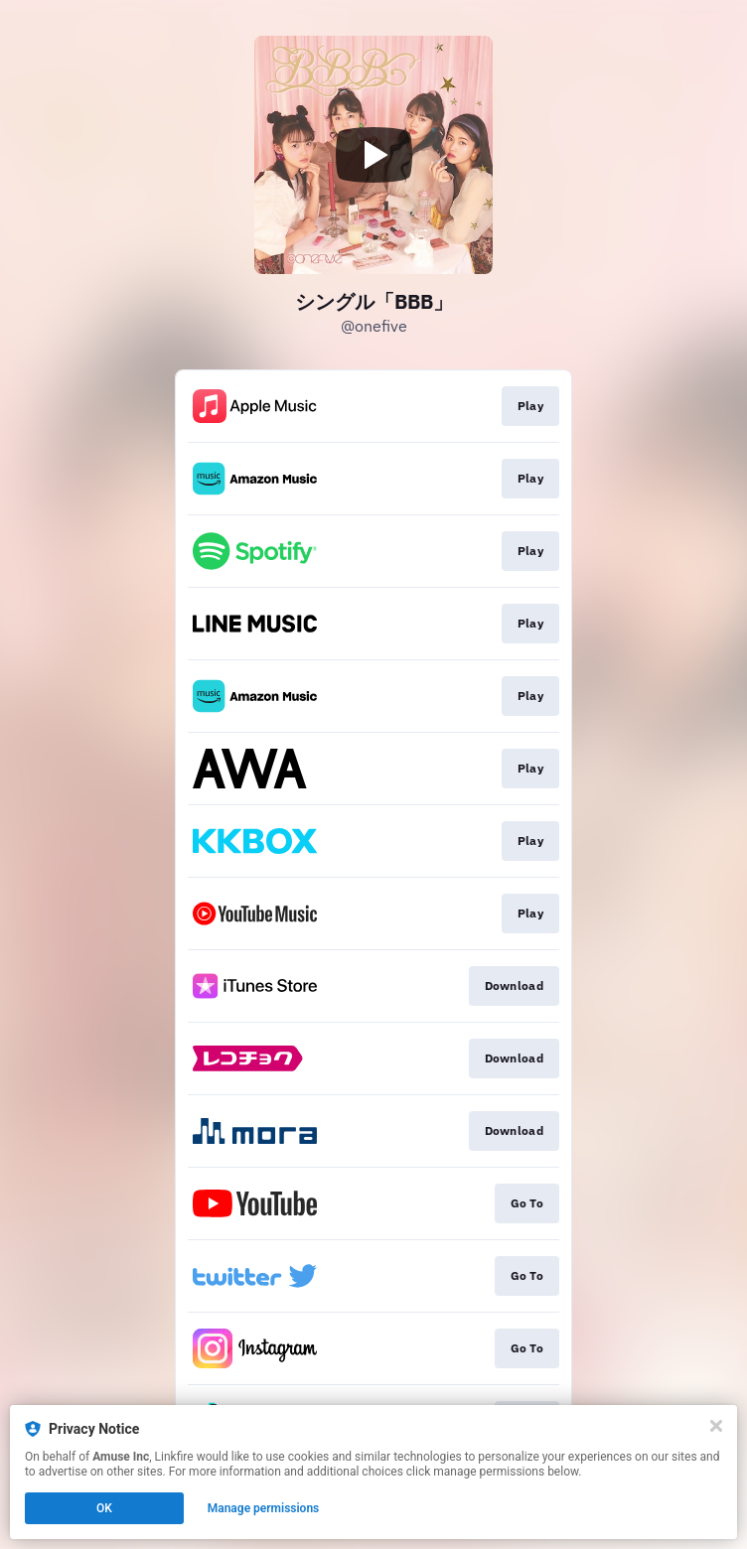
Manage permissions (264, 1508)
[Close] (716, 1426)
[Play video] (373, 155)
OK (104, 1508)
